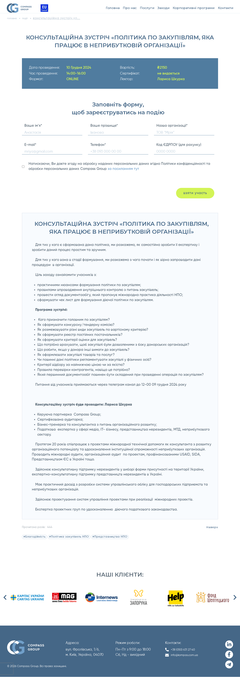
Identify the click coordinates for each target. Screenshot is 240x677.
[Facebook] (229, 655)
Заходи (164, 8)
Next (235, 597)
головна (14, 18)
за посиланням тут (123, 169)
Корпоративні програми (193, 8)
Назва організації (172, 125)
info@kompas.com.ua (188, 655)
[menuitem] (113, 8)
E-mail (30, 145)
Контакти (225, 8)
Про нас (130, 8)
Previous (5, 597)
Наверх (212, 527)
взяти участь (191, 193)
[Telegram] (229, 664)
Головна (113, 8)
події (30, 18)
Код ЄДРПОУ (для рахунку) (178, 145)
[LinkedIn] (229, 645)
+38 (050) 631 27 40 (186, 649)
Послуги (147, 8)
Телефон (98, 145)
